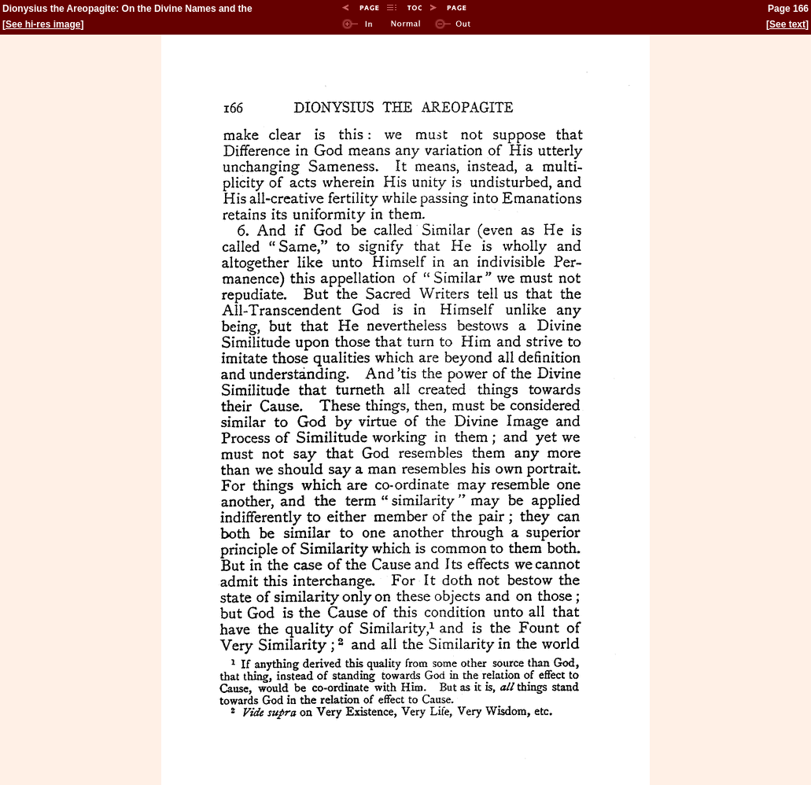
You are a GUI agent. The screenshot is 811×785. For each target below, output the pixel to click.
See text (787, 24)
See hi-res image (43, 24)
